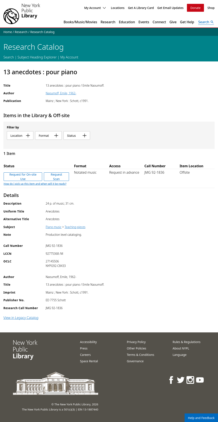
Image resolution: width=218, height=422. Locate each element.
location (20, 136)
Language (179, 355)
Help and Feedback (201, 418)
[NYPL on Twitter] (181, 380)
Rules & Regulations (187, 342)
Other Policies (136, 348)
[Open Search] (206, 22)
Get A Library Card (141, 8)
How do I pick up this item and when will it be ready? (35, 184)
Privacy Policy (136, 342)
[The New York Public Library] (21, 13)
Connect (159, 22)
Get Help (187, 22)
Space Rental (89, 361)
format (48, 136)
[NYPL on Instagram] (190, 380)
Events (143, 22)
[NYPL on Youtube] (200, 380)
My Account (95, 8)
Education (127, 22)
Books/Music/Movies (80, 22)
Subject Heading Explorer (37, 57)
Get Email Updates (170, 8)
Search (8, 57)
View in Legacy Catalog (21, 317)
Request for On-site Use (22, 176)
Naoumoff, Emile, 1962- (61, 93)
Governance (135, 361)
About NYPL (181, 348)
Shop (211, 8)
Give (173, 22)
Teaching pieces (75, 227)
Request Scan (56, 176)
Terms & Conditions (140, 355)
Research (107, 22)
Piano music (53, 227)
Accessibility (88, 342)
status (76, 136)
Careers (85, 355)
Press (83, 348)
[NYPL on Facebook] (171, 380)
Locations (118, 8)
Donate (195, 8)
